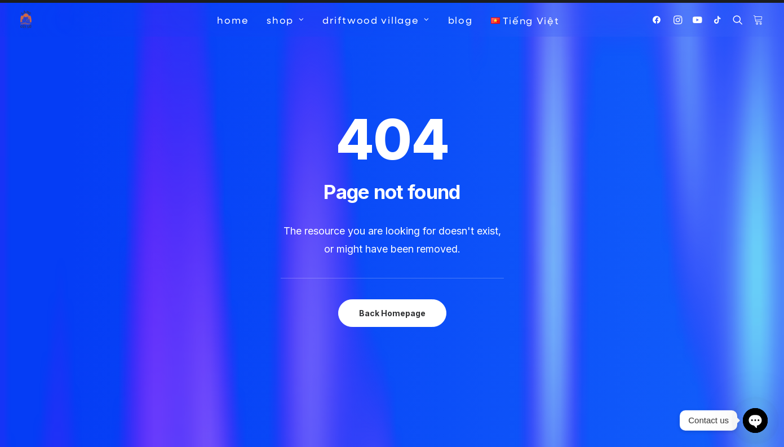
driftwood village (375, 20)
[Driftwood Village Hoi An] (26, 20)
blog (460, 20)
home (233, 20)
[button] (659, 20)
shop (285, 20)
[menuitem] (232, 20)
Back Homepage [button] (392, 291)
